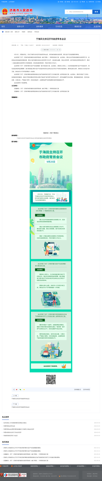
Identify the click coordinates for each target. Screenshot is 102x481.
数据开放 (78, 26)
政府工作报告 (71, 18)
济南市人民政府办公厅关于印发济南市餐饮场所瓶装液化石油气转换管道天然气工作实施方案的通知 (31, 457)
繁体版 (68, 1)
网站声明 (95, 473)
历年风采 (95, 476)
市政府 (23, 31)
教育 (93, 18)
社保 (86, 18)
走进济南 (97, 26)
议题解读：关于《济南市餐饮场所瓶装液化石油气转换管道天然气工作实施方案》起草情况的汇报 (41, 91)
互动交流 (58, 26)
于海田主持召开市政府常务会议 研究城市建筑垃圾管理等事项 (34, 138)
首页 (3, 26)
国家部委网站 (34, 466)
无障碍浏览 (91, 1)
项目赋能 (82, 18)
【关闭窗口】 (77, 389)
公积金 (89, 18)
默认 (27, 45)
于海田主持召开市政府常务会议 (20, 398)
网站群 (83, 1)
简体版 (61, 1)
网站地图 (89, 476)
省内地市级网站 (64, 466)
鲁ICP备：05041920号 (51, 476)
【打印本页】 (86, 389)
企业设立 (97, 18)
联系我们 (89, 473)
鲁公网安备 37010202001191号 (67, 476)
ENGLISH (75, 1)
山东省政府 (11, 1)
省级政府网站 (50, 466)
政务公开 (20, 26)
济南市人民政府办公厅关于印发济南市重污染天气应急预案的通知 (22, 448)
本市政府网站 (80, 466)
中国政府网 (4, 1)
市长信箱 (77, 18)
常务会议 (36, 31)
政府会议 (30, 31)
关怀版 (99, 1)
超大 (31, 45)
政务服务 (39, 26)
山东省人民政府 (16, 466)
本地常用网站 (96, 466)
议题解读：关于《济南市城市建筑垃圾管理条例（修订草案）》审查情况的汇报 (36, 88)
